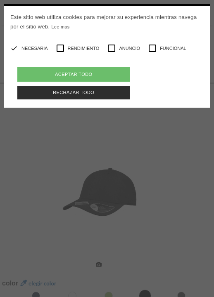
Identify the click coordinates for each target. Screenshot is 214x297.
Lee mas (60, 26)
